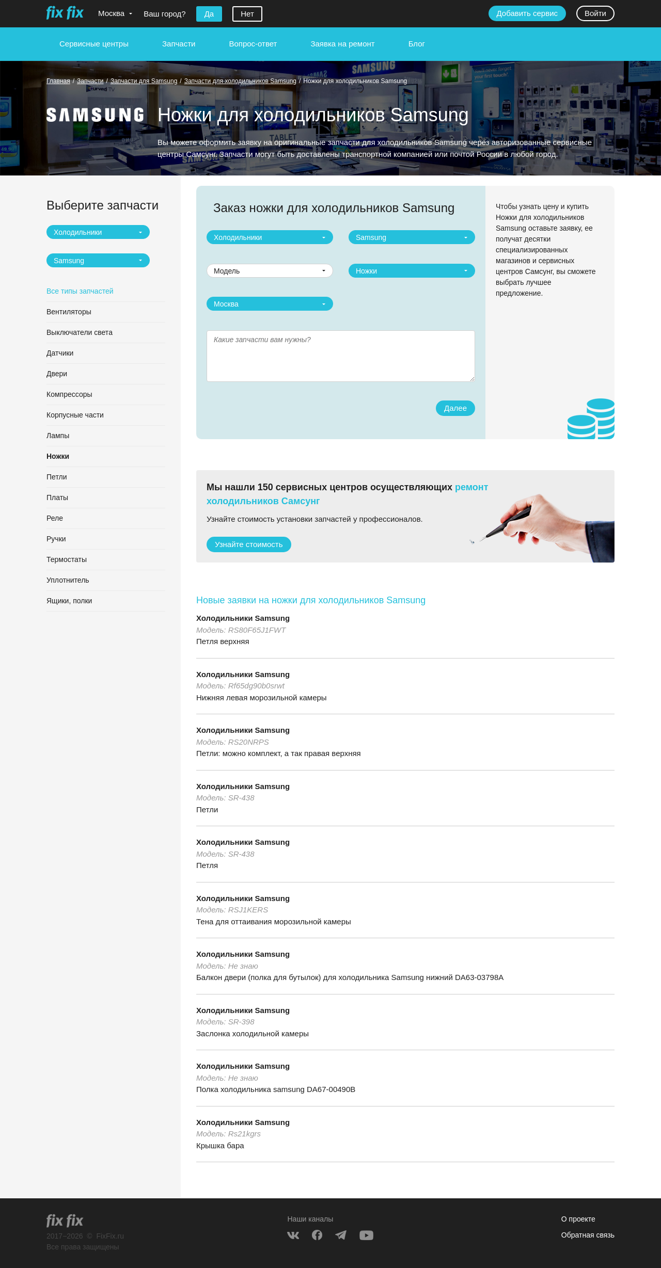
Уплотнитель (67, 580)
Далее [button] (455, 408)
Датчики (59, 353)
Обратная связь (588, 1235)
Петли (56, 477)
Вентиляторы (68, 312)
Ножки (57, 456)
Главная (58, 81)
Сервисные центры (94, 43)
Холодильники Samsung (243, 618)
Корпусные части (75, 415)
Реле (54, 518)
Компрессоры (69, 394)
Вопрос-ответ (253, 43)
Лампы (57, 435)
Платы (57, 497)
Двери (56, 374)
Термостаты (66, 559)
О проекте (578, 1219)
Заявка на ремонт (342, 43)
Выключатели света (79, 332)
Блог (416, 43)
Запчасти (178, 43)
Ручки (56, 539)
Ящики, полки (69, 601)
